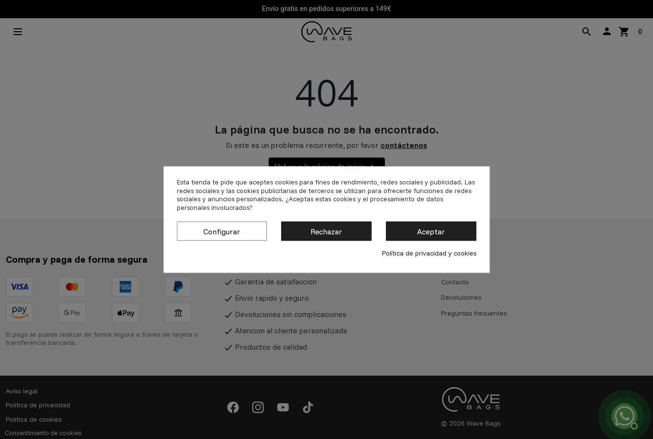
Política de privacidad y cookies (429, 253)
